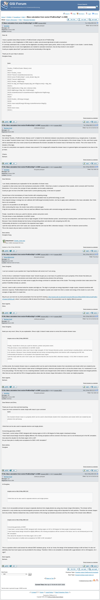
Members (80, 14)
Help (73, 14)
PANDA (9, 17)
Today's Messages (11, 20)
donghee (6, 26)
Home (95, 14)
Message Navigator (29, 20)
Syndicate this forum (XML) (85, 580)
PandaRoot (16, 17)
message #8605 (44, 474)
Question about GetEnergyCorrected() (86, 572)
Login (88, 14)
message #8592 (42, 23)
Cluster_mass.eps (19, 240)
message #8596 (44, 125)
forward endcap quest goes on (84, 575)
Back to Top (50, 578)
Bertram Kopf (8, 128)
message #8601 (44, 316)
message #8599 (44, 167)
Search (66, 14)
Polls (20, 20)
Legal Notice (49, 592)
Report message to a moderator (90, 118)
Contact (33, 592)
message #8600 (44, 254)
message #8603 (44, 390)
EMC (23, 17)
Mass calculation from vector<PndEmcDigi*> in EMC (21, 23)
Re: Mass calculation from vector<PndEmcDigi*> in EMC (22, 125)
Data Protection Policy (62, 592)
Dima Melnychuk (9, 257)
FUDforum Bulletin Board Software (55, 597)
